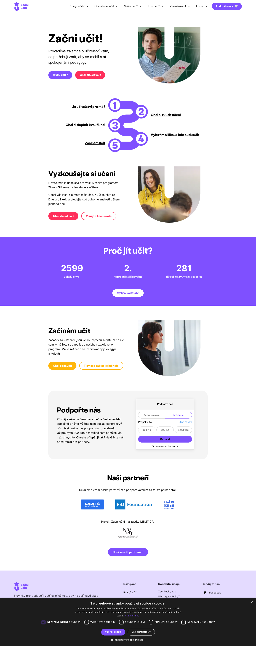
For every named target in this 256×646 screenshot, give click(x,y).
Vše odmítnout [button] (141, 632)
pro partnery (81, 442)
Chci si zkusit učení (166, 115)
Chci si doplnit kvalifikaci (85, 125)
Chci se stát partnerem (128, 552)
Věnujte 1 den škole (99, 216)
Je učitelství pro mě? (88, 107)
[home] (21, 6)
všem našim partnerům (108, 490)
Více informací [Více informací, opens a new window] (132, 615)
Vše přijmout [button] (113, 632)
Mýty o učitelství (128, 293)
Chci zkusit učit (90, 75)
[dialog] (128, 622)
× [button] (252, 602)
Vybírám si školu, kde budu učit (175, 135)
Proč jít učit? (130, 592)
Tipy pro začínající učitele (101, 365)
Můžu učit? (60, 75)
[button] (79, 6)
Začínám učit (95, 143)
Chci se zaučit (62, 365)
